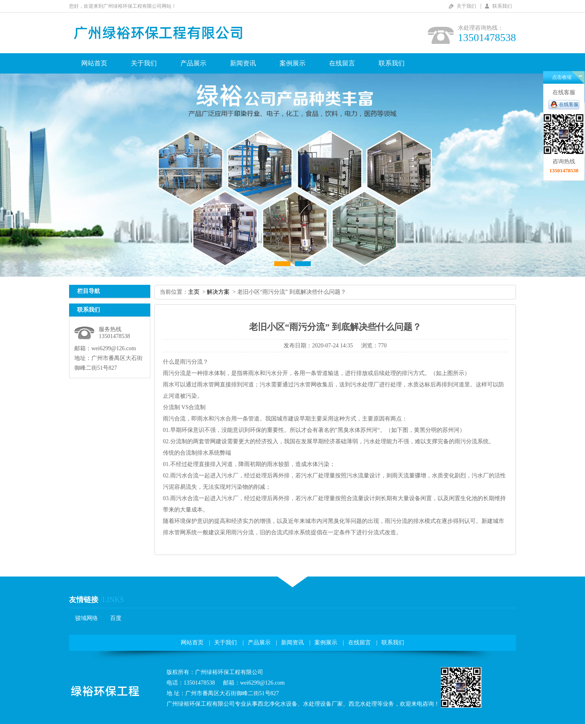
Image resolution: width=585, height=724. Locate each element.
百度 (115, 618)
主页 (193, 292)
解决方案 (218, 292)
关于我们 (466, 6)
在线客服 (568, 104)
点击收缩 (562, 77)
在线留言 (342, 63)
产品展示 (193, 63)
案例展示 (293, 63)
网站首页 (94, 63)
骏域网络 (86, 618)
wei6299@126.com (113, 348)
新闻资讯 (243, 63)
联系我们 (502, 6)
